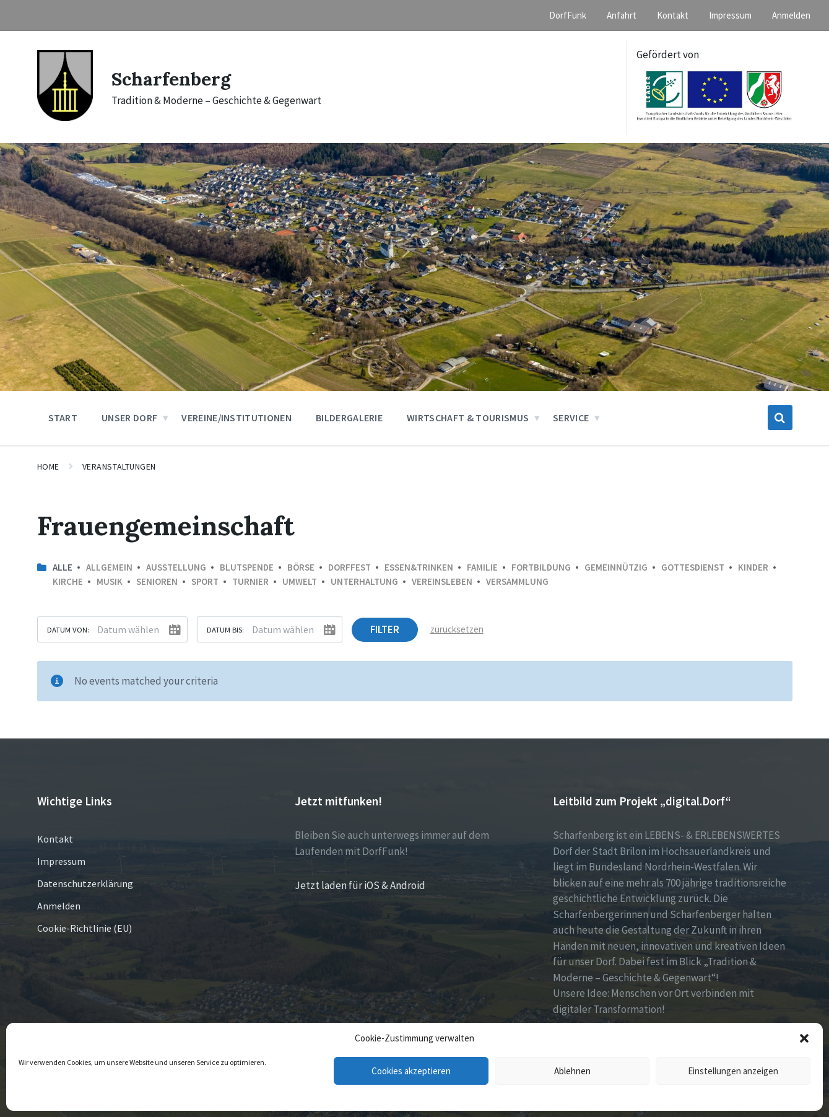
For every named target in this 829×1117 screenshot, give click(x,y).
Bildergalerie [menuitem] (349, 417)
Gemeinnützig (616, 567)
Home (48, 466)
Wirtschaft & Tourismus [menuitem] (468, 417)
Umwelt (299, 581)
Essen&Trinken (418, 567)
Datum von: (68, 629)
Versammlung (517, 581)
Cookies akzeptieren (411, 1071)
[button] (804, 1038)
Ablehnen (572, 1071)
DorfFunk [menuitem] (567, 15)
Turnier (250, 581)
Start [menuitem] (63, 417)
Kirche (68, 581)
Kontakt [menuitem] (672, 15)
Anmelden (58, 906)
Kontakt (55, 839)
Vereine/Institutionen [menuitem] (236, 417)
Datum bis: (225, 629)
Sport (205, 581)
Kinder (753, 567)
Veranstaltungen (119, 466)
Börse (301, 567)
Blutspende (247, 567)
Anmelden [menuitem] (791, 15)
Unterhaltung (364, 581)
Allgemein (109, 567)
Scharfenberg (171, 78)
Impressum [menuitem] (730, 15)
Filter (384, 629)
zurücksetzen (457, 629)
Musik (110, 581)
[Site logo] (65, 117)
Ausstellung (176, 567)
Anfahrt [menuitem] (621, 15)
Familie (482, 567)
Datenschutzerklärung (85, 883)
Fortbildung (541, 567)
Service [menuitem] (571, 417)
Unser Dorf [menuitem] (129, 417)
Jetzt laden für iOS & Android (360, 885)
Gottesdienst (692, 567)
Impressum (61, 861)
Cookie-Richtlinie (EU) (84, 928)
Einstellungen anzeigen (733, 1071)
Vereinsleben (442, 581)
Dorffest (349, 567)
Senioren (157, 581)
